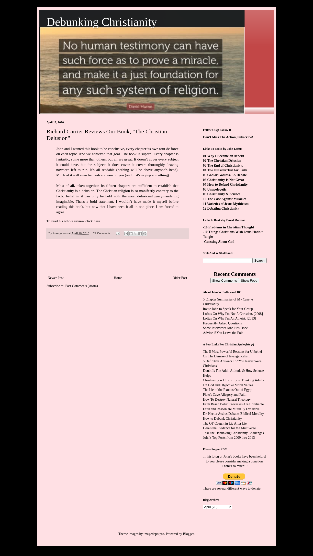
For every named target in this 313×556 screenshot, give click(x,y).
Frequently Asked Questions (222, 323)
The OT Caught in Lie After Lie (225, 423)
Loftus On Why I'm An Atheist (224, 318)
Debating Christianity (223, 208)
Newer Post (56, 278)
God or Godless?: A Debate (227, 175)
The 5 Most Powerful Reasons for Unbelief (232, 351)
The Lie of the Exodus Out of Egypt (227, 390)
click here (92, 221)
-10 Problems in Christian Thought (228, 227)
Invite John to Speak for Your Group (228, 309)
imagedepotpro (154, 534)
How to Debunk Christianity (222, 418)
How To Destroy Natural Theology (227, 399)
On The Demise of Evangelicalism (226, 356)
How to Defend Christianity (227, 184)
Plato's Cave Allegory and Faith (224, 394)
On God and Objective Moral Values (228, 385)
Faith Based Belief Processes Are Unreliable (233, 404)
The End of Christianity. (225, 165)
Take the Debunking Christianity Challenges (233, 433)
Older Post (180, 278)
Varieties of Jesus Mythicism (227, 204)
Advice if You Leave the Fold (223, 333)
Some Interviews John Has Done (225, 328)
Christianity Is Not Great (225, 180)
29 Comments (101, 233)
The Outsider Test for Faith (227, 170)
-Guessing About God (218, 242)
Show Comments (224, 280)
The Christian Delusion (224, 160)
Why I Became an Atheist (225, 156)
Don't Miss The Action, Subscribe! (228, 137)
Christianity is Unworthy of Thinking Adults (233, 380)
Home (118, 278)
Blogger (188, 534)
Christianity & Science (223, 194)
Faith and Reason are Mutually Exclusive (231, 409)
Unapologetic (217, 189)
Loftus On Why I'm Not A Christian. (228, 314)
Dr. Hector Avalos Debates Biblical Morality (233, 414)
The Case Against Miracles (226, 199)
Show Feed (249, 280)
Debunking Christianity (101, 21)
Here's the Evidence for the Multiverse (229, 428)
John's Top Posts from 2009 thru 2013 (229, 437)
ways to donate (250, 488)
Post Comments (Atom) (81, 286)
